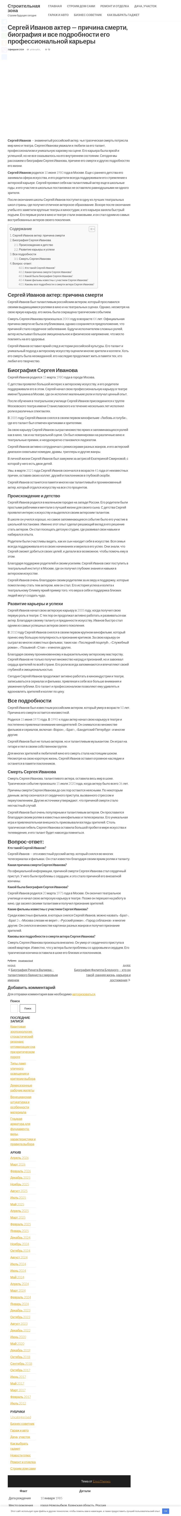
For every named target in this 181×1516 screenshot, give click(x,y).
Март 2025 (18, 1217)
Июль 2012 (18, 1403)
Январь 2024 (19, 1304)
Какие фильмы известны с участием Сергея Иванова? (56, 280)
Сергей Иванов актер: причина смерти (39, 235)
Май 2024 (17, 1277)
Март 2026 (18, 1164)
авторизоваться (83, 994)
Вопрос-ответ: (22, 263)
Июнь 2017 (18, 1377)
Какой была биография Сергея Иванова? (49, 276)
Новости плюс (20, 1455)
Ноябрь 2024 (19, 1244)
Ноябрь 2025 (19, 1184)
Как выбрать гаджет (123, 15)
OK (165, 1511)
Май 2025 (17, 1204)
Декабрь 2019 (20, 1350)
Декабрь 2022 (20, 1330)
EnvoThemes (102, 1481)
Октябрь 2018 (20, 1357)
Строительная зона (24, 8)
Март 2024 (18, 1290)
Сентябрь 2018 (21, 1363)
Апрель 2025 (19, 1211)
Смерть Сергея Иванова (35, 258)
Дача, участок (145, 6)
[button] (90, 229)
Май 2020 (17, 1343)
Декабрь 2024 (20, 1237)
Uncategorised (25, 960)
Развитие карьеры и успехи (36, 249)
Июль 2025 (18, 1197)
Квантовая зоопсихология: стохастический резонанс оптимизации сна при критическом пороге (22, 1041)
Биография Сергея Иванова (32, 240)
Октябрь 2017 (20, 1370)
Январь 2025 (19, 1231)
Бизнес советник (88, 15)
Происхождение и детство (36, 244)
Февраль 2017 (20, 1397)
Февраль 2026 (20, 1171)
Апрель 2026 (19, 1158)
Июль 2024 (18, 1264)
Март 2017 (18, 1390)
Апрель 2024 (19, 1284)
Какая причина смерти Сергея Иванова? (48, 272)
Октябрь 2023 (20, 1317)
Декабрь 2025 (20, 1177)
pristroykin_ (35, 49)
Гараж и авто (58, 15)
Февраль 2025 (20, 1224)
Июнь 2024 (18, 1271)
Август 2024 (18, 1257)
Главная (55, 6)
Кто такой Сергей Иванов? (40, 267)
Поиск (15, 1001)
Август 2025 (18, 1191)
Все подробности (24, 254)
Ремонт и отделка (114, 6)
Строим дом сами (81, 6)
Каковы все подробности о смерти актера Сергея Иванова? (59, 284)
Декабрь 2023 (20, 1310)
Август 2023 (18, 1324)
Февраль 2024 (20, 1297)
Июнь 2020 (18, 1337)
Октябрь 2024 (20, 1251)
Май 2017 (17, 1383)
